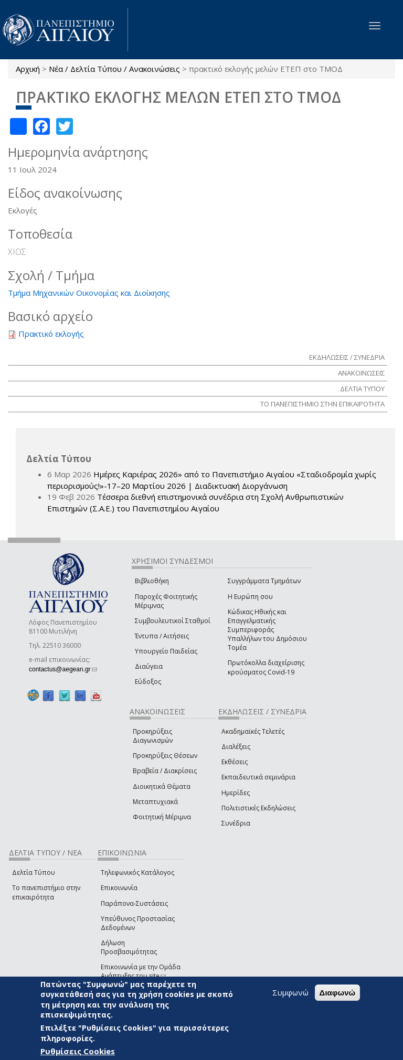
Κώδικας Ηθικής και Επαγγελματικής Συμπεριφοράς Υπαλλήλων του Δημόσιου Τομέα (267, 629)
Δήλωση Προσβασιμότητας (129, 947)
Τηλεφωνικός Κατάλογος (137, 872)
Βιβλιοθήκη (152, 580)
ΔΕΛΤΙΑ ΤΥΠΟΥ (362, 388)
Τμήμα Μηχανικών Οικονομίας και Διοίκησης (89, 292)
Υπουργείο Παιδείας (166, 651)
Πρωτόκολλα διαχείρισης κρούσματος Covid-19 (266, 667)
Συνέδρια (235, 823)
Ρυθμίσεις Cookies (77, 1051)
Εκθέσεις (234, 761)
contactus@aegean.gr (63, 669)
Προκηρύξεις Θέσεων (165, 755)
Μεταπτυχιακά (155, 801)
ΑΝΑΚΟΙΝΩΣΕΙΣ (361, 373)
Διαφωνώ (338, 992)
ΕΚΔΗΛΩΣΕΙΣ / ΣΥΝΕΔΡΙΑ (347, 357)
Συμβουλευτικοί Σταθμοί (172, 620)
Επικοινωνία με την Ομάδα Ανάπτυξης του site (141, 971)
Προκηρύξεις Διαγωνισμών (153, 736)
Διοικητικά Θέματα (161, 786)
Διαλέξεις (235, 746)
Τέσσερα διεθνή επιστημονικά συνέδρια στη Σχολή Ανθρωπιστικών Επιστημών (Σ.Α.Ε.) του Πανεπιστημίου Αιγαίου (195, 502)
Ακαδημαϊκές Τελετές (252, 731)
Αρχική (28, 68)
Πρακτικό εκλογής (51, 333)
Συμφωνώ (290, 992)
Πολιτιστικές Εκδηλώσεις (258, 808)
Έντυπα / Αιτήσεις (162, 635)
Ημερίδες (235, 792)
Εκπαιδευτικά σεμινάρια (258, 777)
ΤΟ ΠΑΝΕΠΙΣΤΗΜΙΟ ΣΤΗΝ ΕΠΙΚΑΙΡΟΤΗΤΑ (322, 404)
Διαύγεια (149, 666)
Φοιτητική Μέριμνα (162, 816)
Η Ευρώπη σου (250, 596)
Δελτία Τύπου (33, 872)
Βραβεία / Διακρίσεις (165, 770)
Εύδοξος (148, 681)
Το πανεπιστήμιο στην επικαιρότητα (46, 892)
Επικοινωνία (119, 887)
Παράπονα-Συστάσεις (134, 903)
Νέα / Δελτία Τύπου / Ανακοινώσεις (114, 68)
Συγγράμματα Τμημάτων (264, 580)
